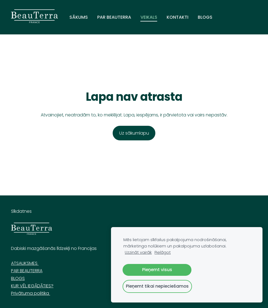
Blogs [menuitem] (205, 17)
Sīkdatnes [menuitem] (21, 211)
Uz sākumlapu (134, 133)
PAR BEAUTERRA (26, 271)
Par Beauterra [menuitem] (114, 17)
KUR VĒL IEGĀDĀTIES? (32, 286)
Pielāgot (163, 252)
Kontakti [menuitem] (177, 17)
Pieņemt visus (157, 269)
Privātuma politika (30, 293)
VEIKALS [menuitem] (148, 17)
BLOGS (18, 278)
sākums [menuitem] (78, 17)
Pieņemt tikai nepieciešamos (157, 286)
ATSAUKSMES (25, 263)
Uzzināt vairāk (138, 252)
